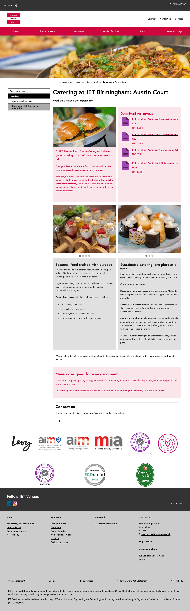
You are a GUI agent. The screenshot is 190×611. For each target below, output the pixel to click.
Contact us (165, 18)
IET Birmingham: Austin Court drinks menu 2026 (155, 149)
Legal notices (86, 580)
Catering (55, 538)
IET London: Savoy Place (151, 555)
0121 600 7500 (179, 4)
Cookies (52, 580)
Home (16, 31)
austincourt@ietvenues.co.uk (155, 534)
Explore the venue (59, 542)
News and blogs (174, 31)
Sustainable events (16, 531)
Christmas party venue (106, 523)
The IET (142, 559)
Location (152, 18)
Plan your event (47, 31)
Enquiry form (145, 541)
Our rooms (79, 31)
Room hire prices (59, 531)
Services (179, 18)
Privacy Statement (16, 580)
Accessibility (13, 534)
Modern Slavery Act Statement (132, 580)
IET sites (10, 5)
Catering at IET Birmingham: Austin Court (25, 107)
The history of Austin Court (20, 523)
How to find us (14, 527)
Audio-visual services (29, 101)
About (143, 31)
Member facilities (111, 31)
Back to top (176, 503)
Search (119, 5)
